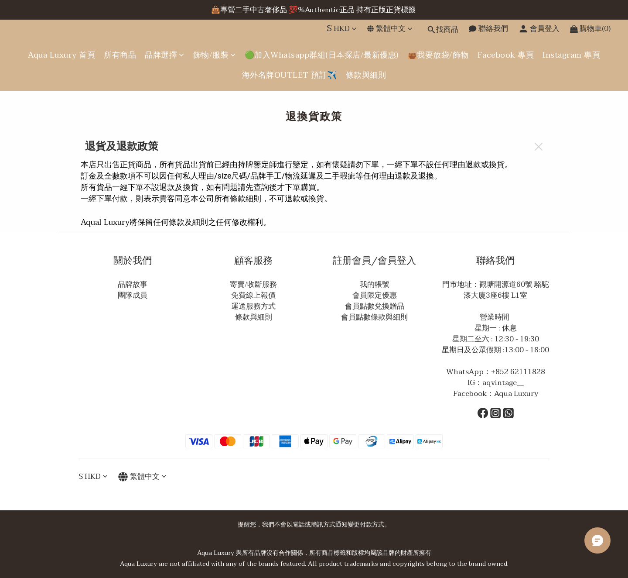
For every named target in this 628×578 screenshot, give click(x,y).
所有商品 (120, 55)
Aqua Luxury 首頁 (61, 55)
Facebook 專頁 (506, 55)
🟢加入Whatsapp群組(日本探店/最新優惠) (322, 55)
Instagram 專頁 (571, 55)
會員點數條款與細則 (374, 317)
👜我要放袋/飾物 (438, 55)
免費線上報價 (253, 295)
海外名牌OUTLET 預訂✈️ (289, 75)
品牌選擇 (164, 55)
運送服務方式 (253, 306)
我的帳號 (374, 284)
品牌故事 (132, 284)
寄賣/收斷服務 (253, 284)
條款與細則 (366, 75)
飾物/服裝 (214, 55)
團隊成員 (132, 295)
